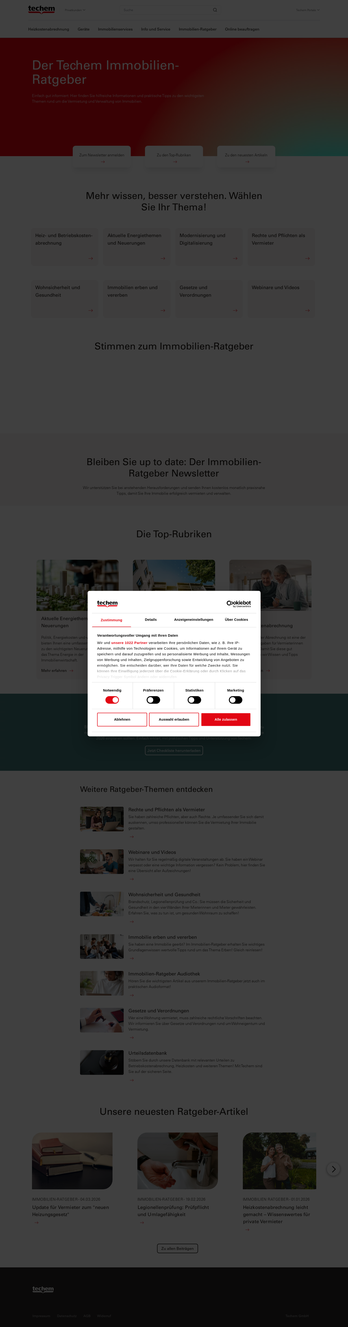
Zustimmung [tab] (111, 620)
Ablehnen (122, 720)
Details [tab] (151, 619)
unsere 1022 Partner (129, 643)
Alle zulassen (226, 720)
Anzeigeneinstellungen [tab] (193, 619)
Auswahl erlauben (174, 720)
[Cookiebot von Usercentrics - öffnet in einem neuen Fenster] (230, 603)
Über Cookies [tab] (236, 619)
